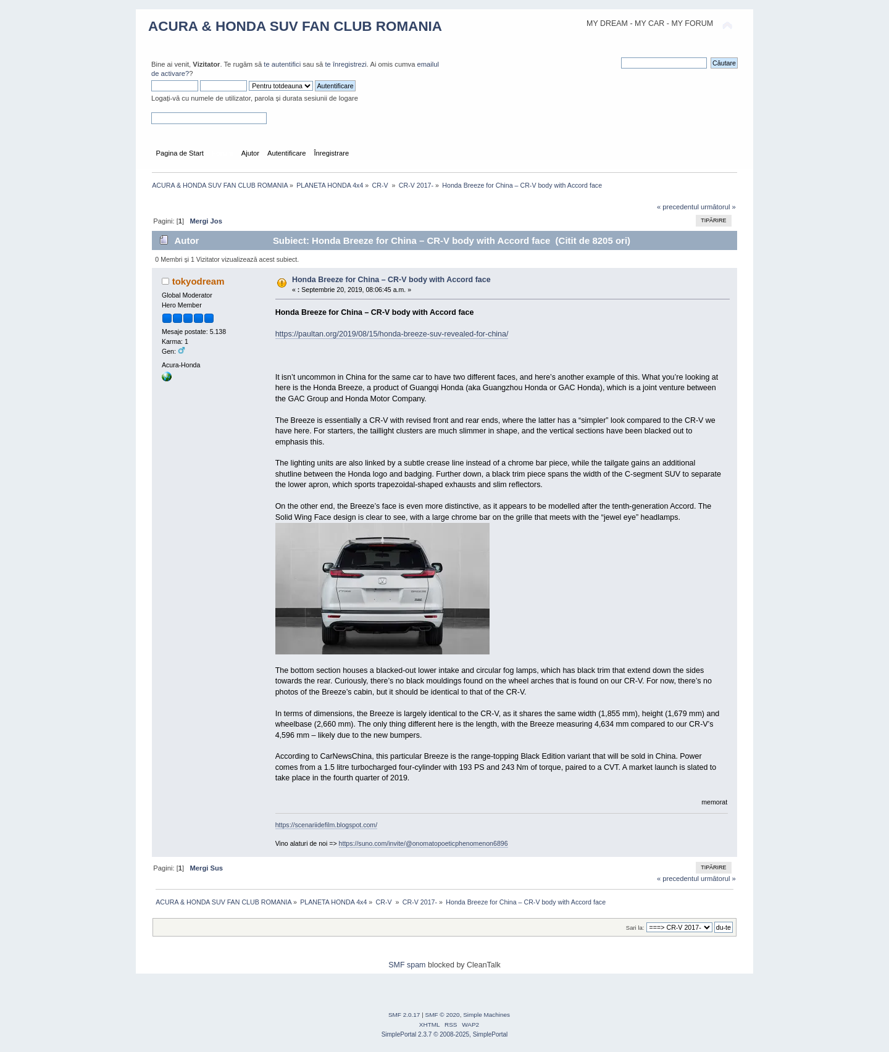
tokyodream (198, 281)
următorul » (718, 207)
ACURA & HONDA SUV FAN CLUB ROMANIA (295, 26)
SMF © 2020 (442, 1014)
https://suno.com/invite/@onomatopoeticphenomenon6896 (423, 843)
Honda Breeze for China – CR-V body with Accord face (391, 279)
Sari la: (635, 927)
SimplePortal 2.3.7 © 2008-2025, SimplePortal (445, 1034)
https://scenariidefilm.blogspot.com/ (326, 825)
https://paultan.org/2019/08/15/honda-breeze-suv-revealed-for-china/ (392, 334)
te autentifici (282, 64)
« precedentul (678, 207)
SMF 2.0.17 (404, 1014)
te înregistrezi (345, 64)
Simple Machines (486, 1014)
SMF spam (406, 965)
